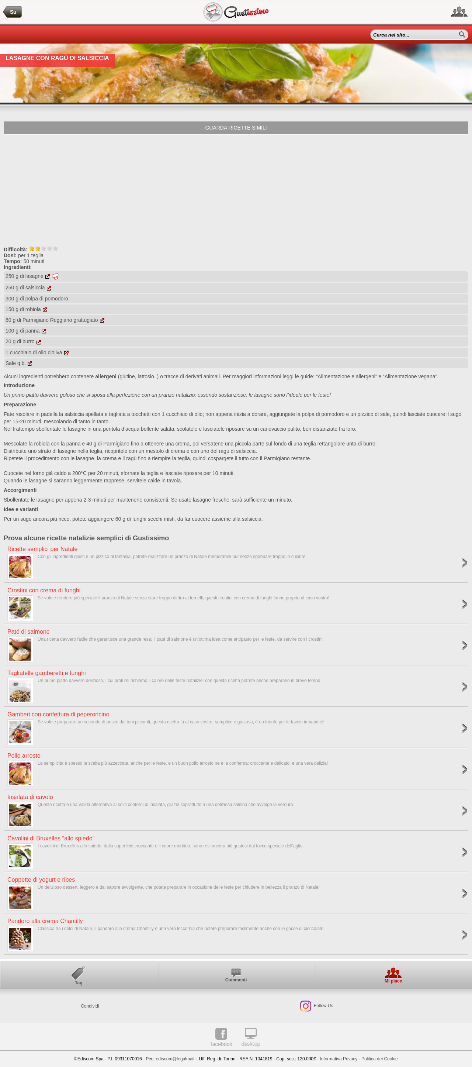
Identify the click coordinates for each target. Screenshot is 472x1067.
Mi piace (393, 981)
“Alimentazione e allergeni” (346, 376)
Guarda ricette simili (236, 128)
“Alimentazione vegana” (410, 376)
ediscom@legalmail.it (177, 1058)
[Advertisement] (236, 190)
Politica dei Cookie (379, 1058)
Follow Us (322, 1006)
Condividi (90, 1006)
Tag (78, 982)
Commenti (236, 979)
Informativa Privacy (338, 1058)
